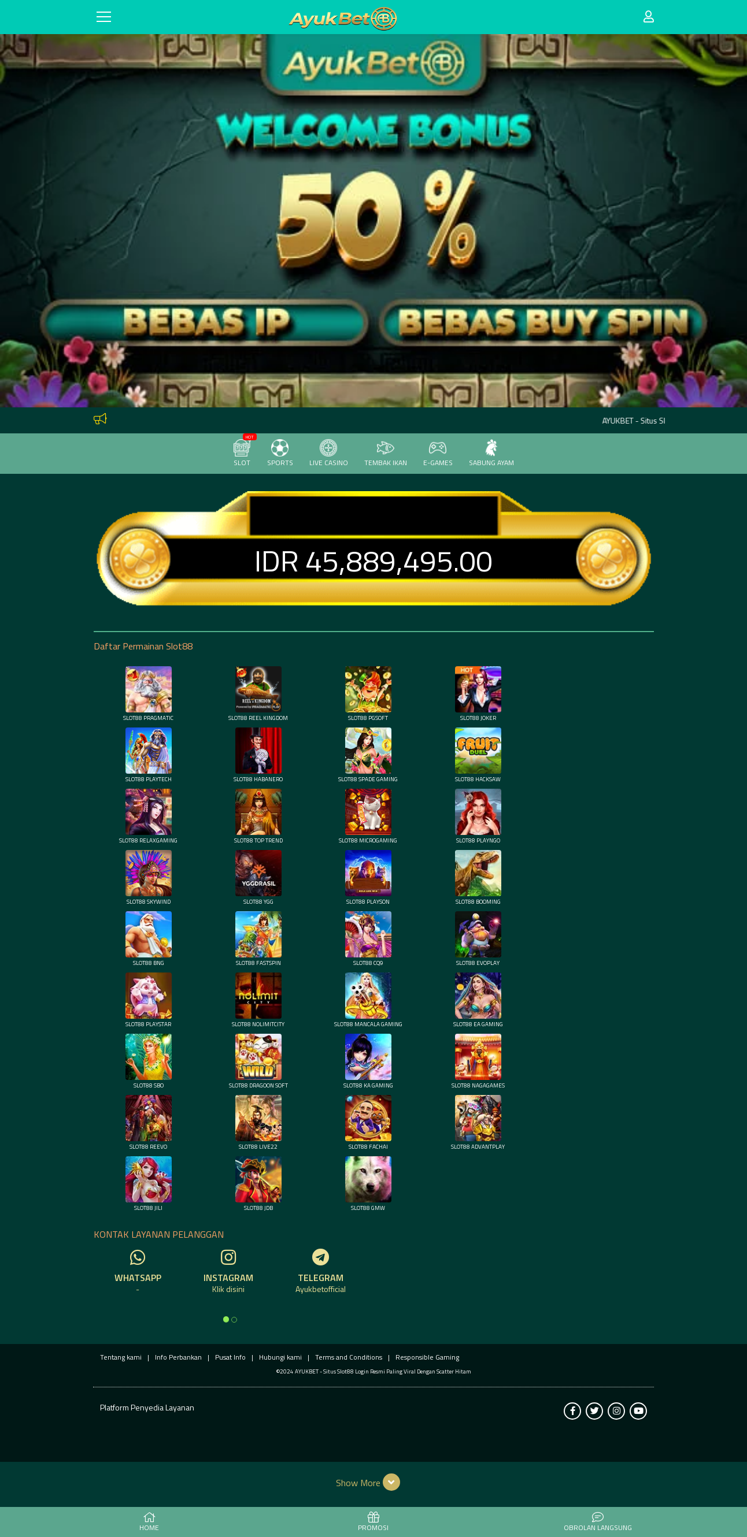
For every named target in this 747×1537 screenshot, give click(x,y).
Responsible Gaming (427, 1357)
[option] (226, 1319)
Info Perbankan (178, 1357)
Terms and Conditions (348, 1357)
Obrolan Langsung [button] (598, 1523)
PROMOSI (373, 1523)
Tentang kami (121, 1357)
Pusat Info (230, 1357)
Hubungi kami (280, 1357)
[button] (374, 1482)
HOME (149, 1523)
